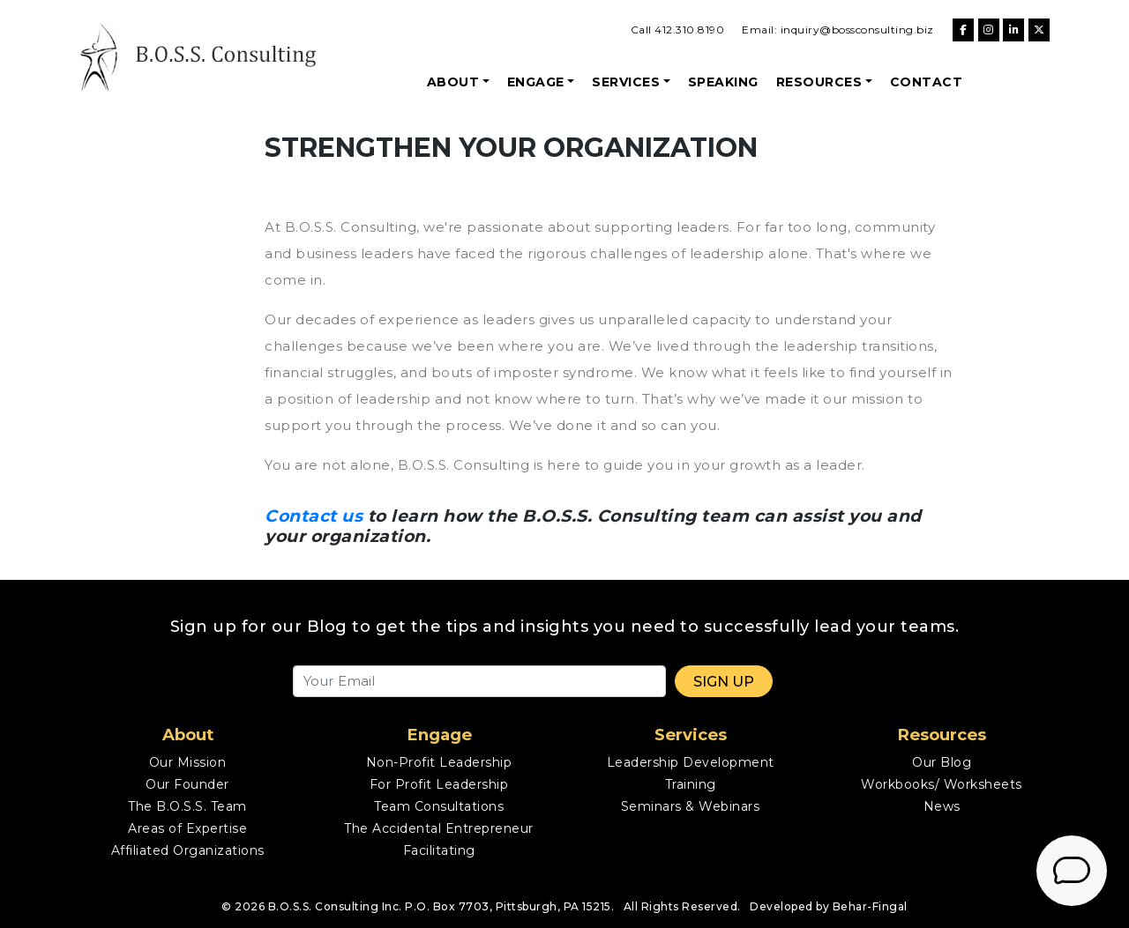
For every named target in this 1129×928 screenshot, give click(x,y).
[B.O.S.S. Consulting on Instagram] (988, 30)
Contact (926, 82)
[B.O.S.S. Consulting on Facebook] (963, 30)
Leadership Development (690, 762)
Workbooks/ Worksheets (941, 784)
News (942, 806)
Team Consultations (439, 806)
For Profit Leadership (439, 784)
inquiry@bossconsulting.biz (857, 29)
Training (690, 784)
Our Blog (941, 762)
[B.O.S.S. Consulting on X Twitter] (1039, 30)
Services (626, 82)
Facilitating (439, 850)
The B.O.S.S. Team (187, 806)
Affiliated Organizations (188, 850)
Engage (535, 82)
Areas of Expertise (187, 828)
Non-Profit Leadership (439, 762)
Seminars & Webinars (690, 806)
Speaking (723, 82)
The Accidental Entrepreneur (439, 828)
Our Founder (187, 784)
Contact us (314, 516)
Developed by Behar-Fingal (829, 906)
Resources (819, 82)
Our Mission (188, 762)
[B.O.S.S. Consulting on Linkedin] (1013, 30)
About (453, 82)
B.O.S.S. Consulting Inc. (335, 906)
